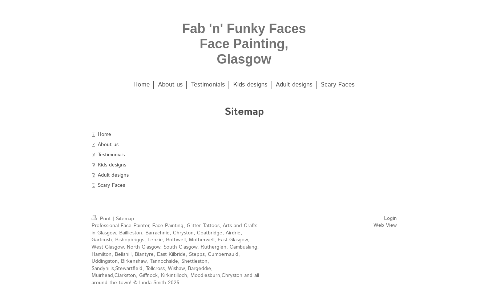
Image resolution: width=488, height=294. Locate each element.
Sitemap (125, 218)
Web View (385, 225)
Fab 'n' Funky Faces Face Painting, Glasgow (244, 44)
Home (104, 134)
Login (390, 218)
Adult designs (113, 175)
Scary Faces (111, 185)
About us (108, 144)
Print (102, 218)
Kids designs (112, 165)
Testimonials (111, 154)
